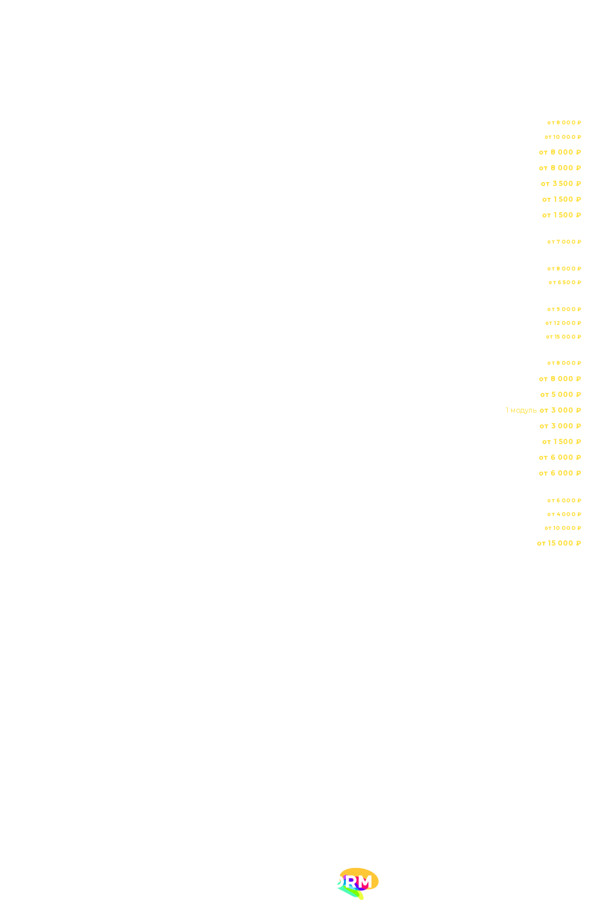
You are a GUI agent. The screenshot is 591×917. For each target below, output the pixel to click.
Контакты (295, 724)
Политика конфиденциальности (305, 753)
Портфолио (295, 678)
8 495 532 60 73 (295, 783)
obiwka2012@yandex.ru (86, 814)
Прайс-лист (295, 701)
